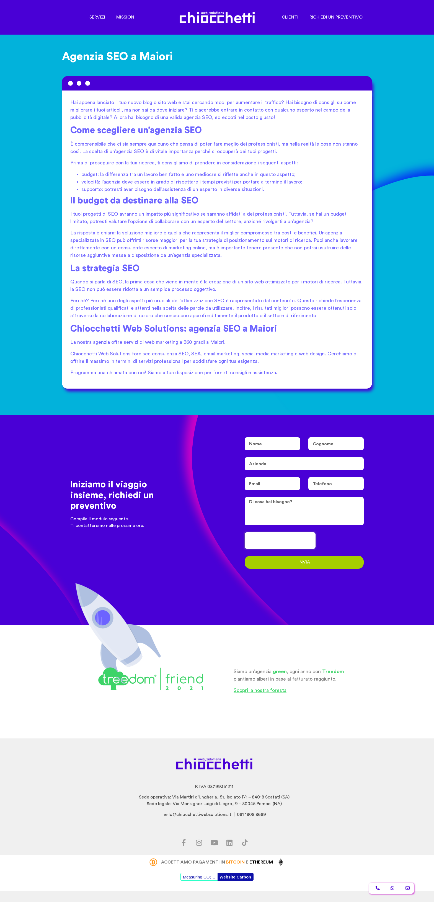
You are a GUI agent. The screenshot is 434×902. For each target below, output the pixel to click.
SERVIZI (97, 17)
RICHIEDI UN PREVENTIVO (336, 17)
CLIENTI (290, 17)
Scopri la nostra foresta (260, 690)
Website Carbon (235, 877)
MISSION (125, 17)
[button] (377, 888)
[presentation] (280, 540)
